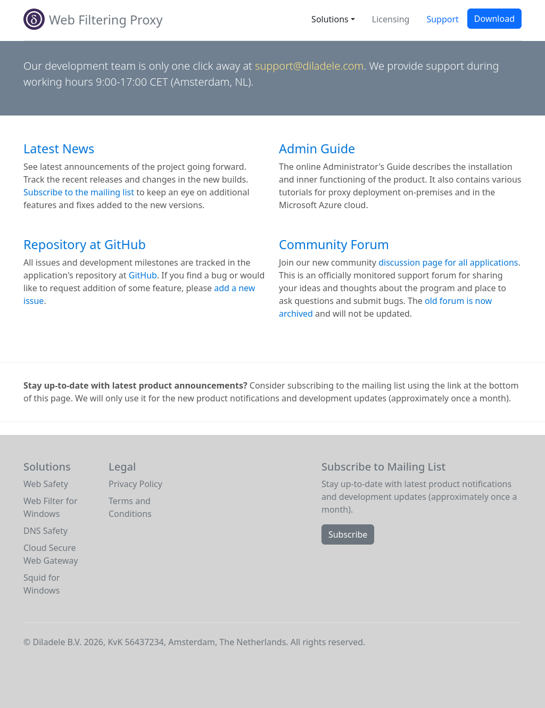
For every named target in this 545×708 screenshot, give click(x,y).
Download (494, 18)
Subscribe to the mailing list (78, 192)
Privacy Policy (135, 484)
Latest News (58, 148)
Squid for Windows (41, 584)
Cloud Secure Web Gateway (50, 554)
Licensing (391, 19)
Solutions (330, 19)
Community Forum (334, 244)
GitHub (143, 275)
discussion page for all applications (448, 262)
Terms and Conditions (130, 507)
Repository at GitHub (84, 244)
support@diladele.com (309, 66)
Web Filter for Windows (50, 507)
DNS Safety (45, 531)
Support (442, 19)
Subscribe (347, 534)
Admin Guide (317, 148)
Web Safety (45, 484)
